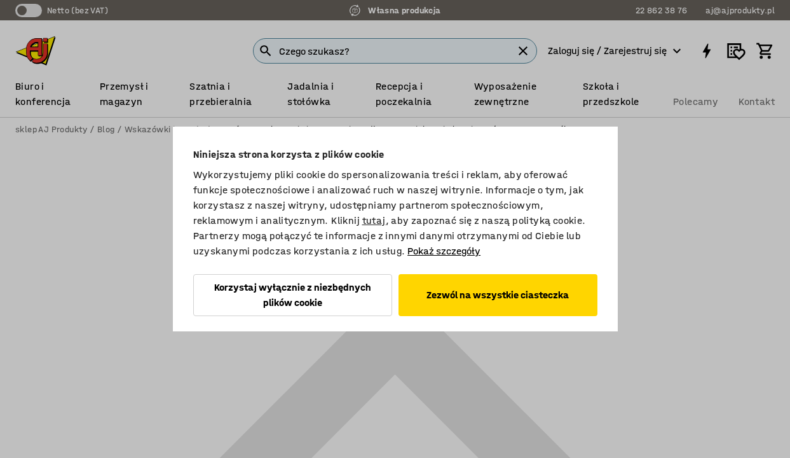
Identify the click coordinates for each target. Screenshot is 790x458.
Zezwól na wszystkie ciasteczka (497, 295)
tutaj (374, 220)
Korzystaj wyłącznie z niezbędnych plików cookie (292, 295)
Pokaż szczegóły (443, 251)
